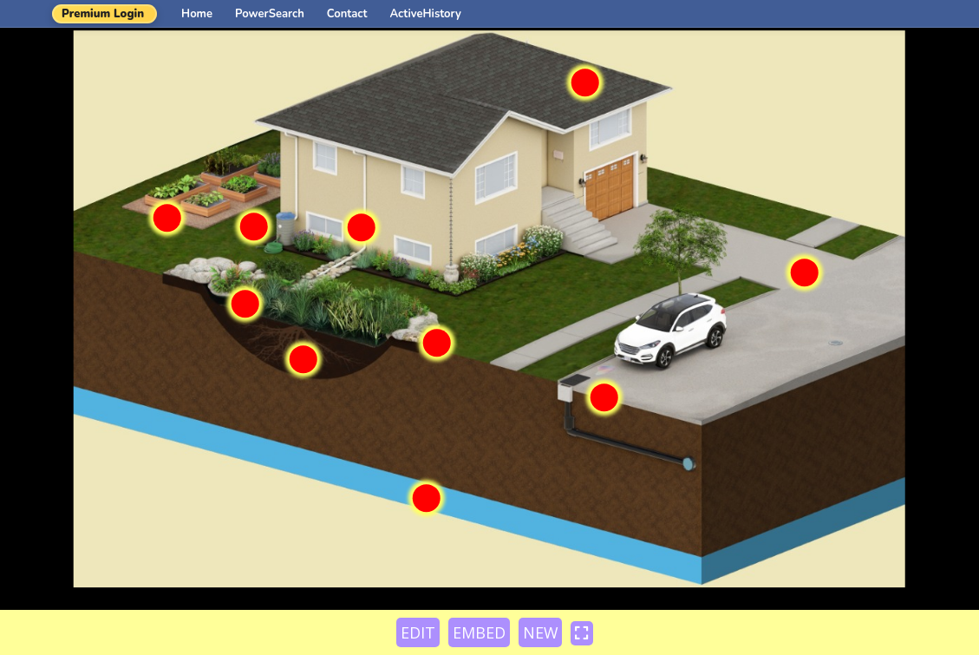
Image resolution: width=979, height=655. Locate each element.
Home (196, 14)
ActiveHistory (425, 14)
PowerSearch (269, 14)
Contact (347, 14)
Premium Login (103, 14)
